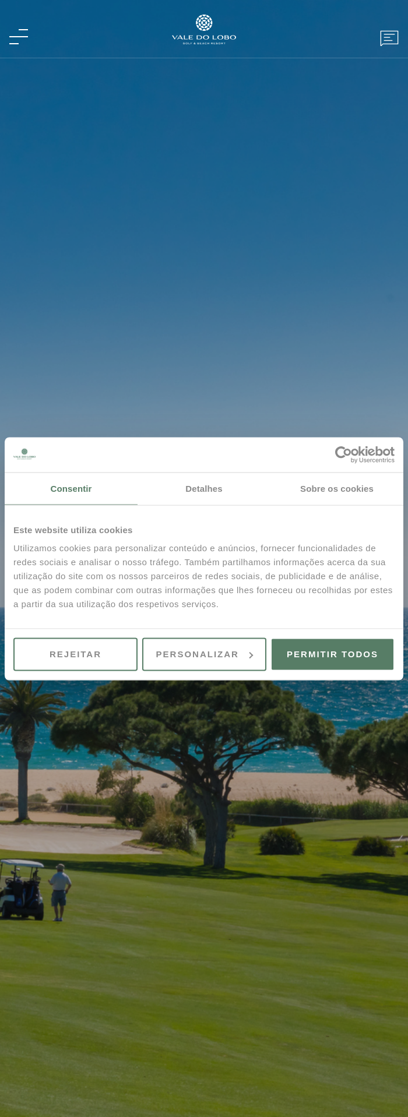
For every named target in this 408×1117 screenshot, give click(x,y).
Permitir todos (332, 654)
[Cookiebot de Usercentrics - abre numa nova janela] (344, 454)
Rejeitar (75, 654)
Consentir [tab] (71, 488)
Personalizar (204, 654)
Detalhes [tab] (203, 488)
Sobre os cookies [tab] (337, 488)
